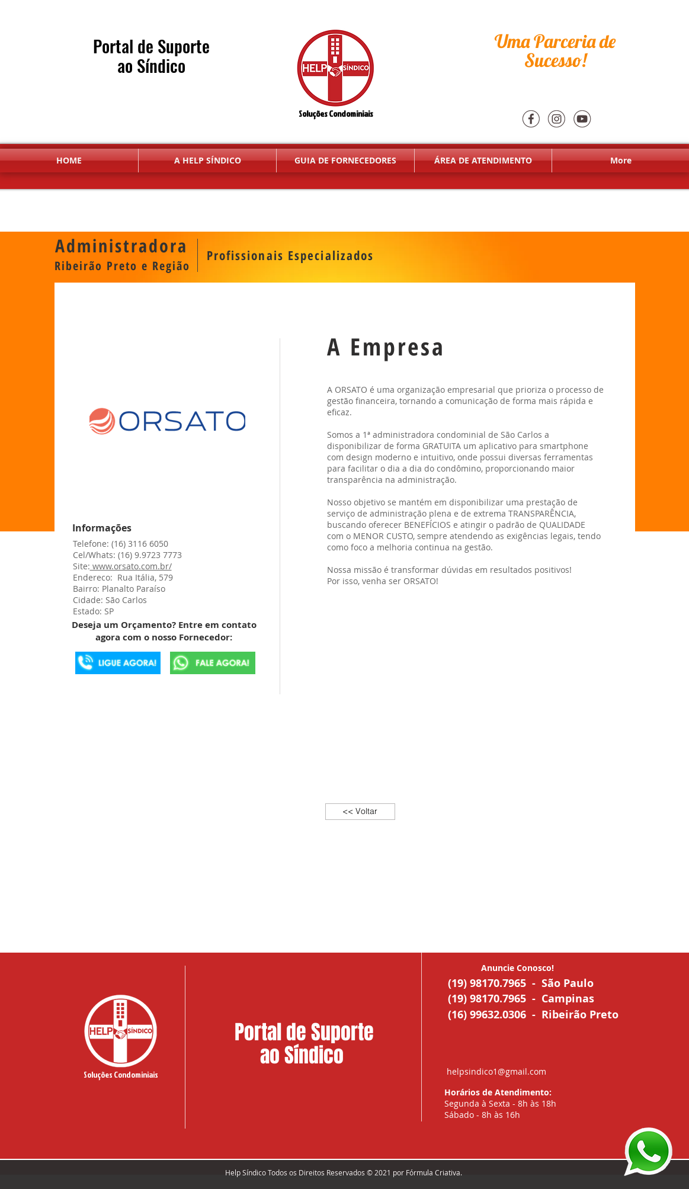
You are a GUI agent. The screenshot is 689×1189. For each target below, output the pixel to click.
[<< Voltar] (360, 811)
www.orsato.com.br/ (131, 566)
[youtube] (581, 118)
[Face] (530, 118)
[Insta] (556, 118)
